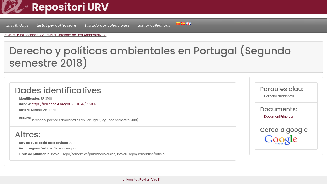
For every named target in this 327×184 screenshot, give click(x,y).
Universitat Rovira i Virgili (141, 179)
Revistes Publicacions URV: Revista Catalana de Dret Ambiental (52, 35)
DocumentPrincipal (278, 116)
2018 (103, 35)
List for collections (153, 25)
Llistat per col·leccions (57, 25)
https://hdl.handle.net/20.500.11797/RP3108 (64, 104)
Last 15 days (17, 25)
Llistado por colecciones (107, 25)
